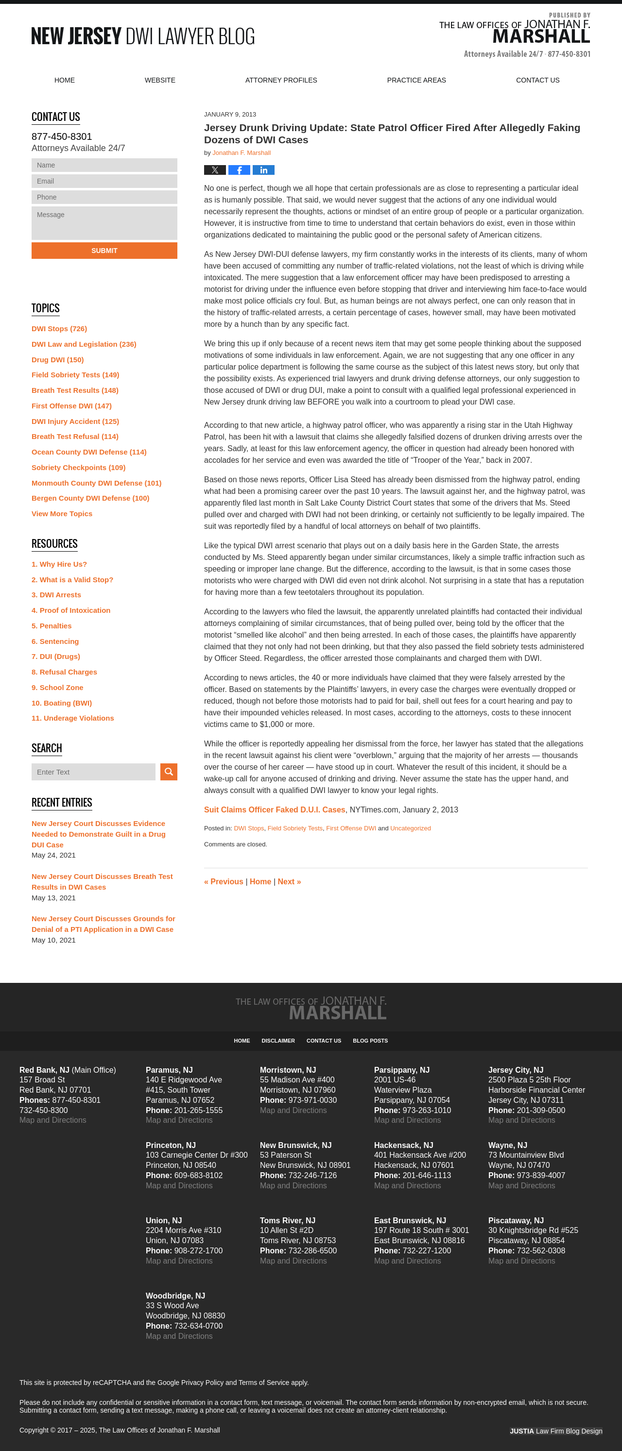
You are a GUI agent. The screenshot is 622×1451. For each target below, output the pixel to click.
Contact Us (324, 1041)
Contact (538, 80)
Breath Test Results (75, 390)
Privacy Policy (202, 1382)
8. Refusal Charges (64, 672)
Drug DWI (58, 359)
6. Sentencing (55, 641)
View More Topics (62, 513)
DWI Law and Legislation (84, 344)
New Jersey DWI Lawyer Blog (143, 36)
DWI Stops (249, 828)
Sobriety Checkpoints (78, 467)
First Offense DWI (351, 828)
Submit (104, 250)
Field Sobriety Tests (295, 828)
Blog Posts (370, 1041)
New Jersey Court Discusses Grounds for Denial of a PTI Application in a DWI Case (103, 923)
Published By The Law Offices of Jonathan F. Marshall (514, 36)
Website (160, 80)
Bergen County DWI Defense (91, 498)
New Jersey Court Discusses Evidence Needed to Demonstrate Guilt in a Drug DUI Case (99, 834)
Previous (223, 881)
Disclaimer (278, 1041)
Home (64, 80)
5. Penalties (52, 626)
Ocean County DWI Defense (89, 452)
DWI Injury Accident (75, 421)
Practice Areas (416, 80)
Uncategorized (410, 828)
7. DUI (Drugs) (56, 656)
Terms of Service (264, 1382)
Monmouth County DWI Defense (97, 483)
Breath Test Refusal (75, 436)
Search (168, 771)
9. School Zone (58, 687)
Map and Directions (52, 1120)
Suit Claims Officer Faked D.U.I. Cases (275, 810)
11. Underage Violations (73, 718)
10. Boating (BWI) (62, 703)
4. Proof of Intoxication (71, 610)
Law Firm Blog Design (556, 1431)
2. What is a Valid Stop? (72, 579)
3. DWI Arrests (56, 595)
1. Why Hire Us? (59, 564)
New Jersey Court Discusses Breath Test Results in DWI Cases (102, 881)
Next (289, 881)
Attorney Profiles (281, 80)
